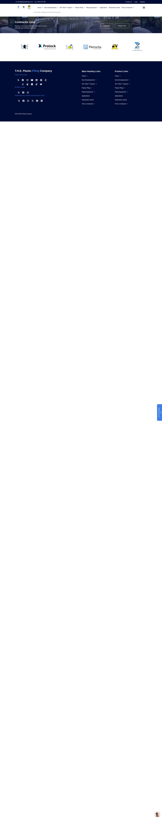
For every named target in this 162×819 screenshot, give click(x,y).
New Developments (51, 7)
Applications (103, 7)
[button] (40, 7)
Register (142, 2)
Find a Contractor (128, 7)
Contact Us (128, 2)
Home (40, 7)
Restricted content (114, 7)
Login (136, 2)
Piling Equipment (92, 7)
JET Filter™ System (67, 7)
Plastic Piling (80, 7)
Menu (144, 7)
